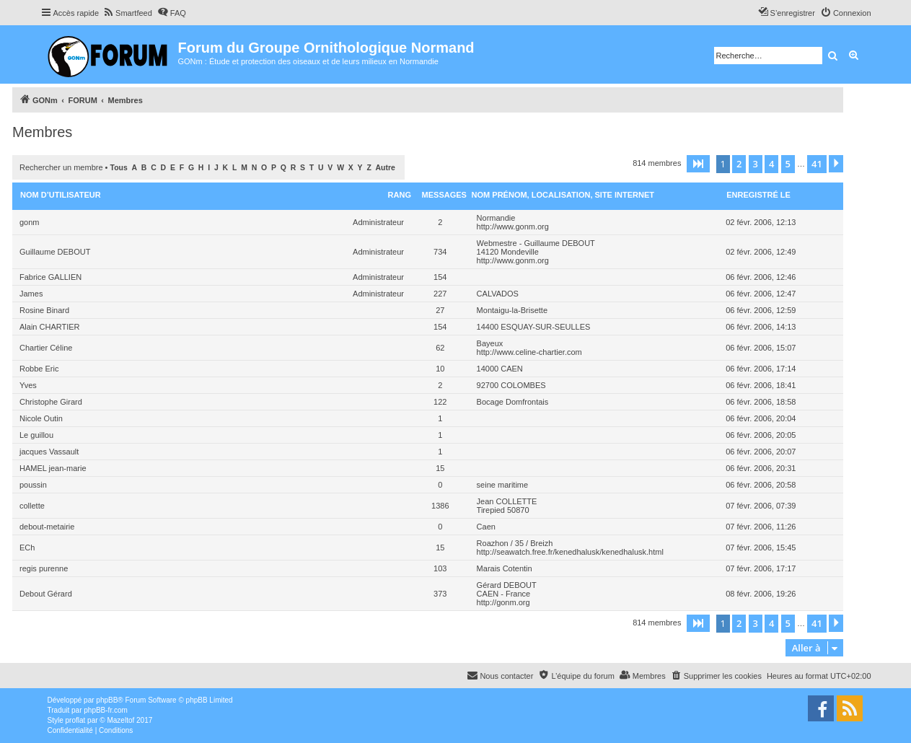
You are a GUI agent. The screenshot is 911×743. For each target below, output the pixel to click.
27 (440, 310)
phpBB (107, 700)
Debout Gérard (45, 593)
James (31, 293)
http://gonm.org (503, 602)
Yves (28, 385)
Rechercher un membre (61, 167)
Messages (444, 194)
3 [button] (755, 163)
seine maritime (503, 484)
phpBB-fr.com (106, 710)
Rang (399, 194)
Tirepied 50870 (503, 510)
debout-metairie (46, 526)
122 (440, 401)
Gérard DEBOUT (507, 585)
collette (32, 505)
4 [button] (771, 163)
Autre (385, 168)
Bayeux (490, 343)
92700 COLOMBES (511, 385)
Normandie (496, 218)
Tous (119, 168)
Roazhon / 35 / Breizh (515, 543)
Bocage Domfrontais (513, 401)
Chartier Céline (45, 347)
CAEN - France (504, 593)
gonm (29, 222)
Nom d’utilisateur (60, 194)
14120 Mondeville (508, 251)
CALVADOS (498, 293)
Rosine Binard (44, 310)
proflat (76, 720)
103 (440, 568)
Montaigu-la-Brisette (512, 310)
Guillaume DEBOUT (54, 251)
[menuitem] (127, 13)
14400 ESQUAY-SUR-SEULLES (534, 326)
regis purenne (43, 568)
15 (440, 468)
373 (440, 593)
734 (440, 251)
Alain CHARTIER (49, 326)
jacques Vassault (49, 451)
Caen (486, 526)
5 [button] (788, 163)
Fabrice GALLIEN (50, 277)
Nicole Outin (41, 418)
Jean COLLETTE (507, 501)
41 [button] (816, 163)
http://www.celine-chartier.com (529, 352)
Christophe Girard (50, 401)
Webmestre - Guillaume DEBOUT (536, 243)
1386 (440, 505)
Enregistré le (758, 194)
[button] (698, 163)
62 (440, 347)
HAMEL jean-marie (53, 468)
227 (440, 293)
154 (440, 277)
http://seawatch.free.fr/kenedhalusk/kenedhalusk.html (570, 552)
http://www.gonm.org (513, 226)
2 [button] (738, 163)
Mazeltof (120, 720)
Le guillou (36, 435)
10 (440, 368)
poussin (33, 484)
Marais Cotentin (504, 568)
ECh (27, 547)
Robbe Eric (38, 368)
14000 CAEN (500, 368)
